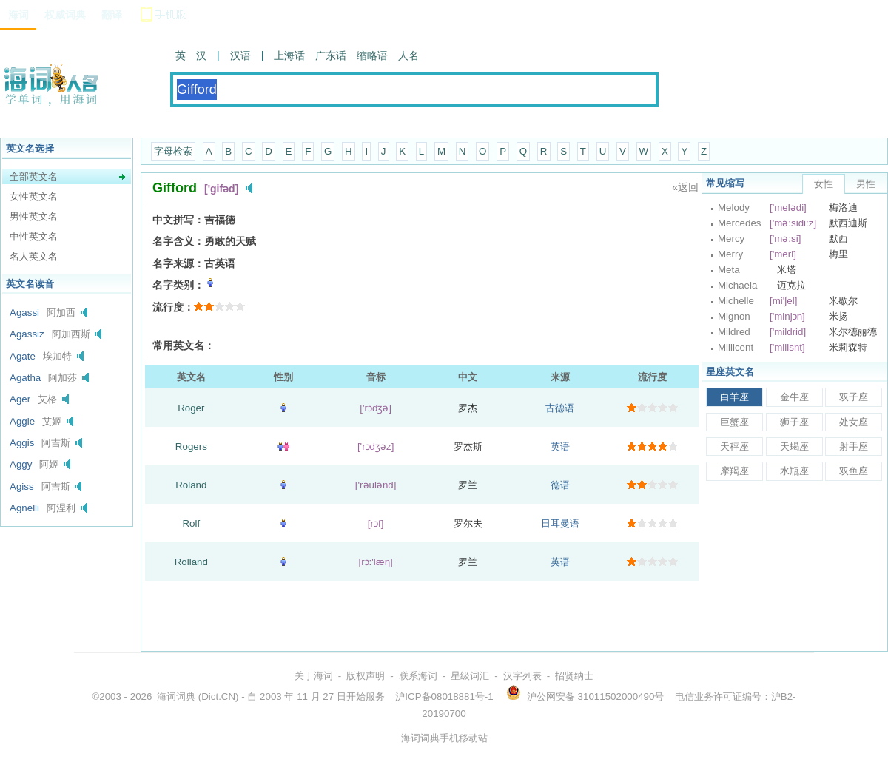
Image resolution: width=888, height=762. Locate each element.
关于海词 (314, 675)
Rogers (191, 446)
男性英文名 (34, 216)
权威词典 (65, 15)
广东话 (330, 55)
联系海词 (418, 675)
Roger (191, 408)
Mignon (734, 316)
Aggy (21, 464)
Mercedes (739, 223)
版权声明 (365, 675)
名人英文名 (34, 256)
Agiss (22, 486)
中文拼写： (178, 220)
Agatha (25, 377)
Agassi (24, 312)
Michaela (737, 285)
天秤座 (734, 446)
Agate (23, 356)
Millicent (735, 347)
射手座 (853, 446)
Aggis (22, 442)
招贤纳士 (574, 675)
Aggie (22, 421)
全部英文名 (34, 176)
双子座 (853, 396)
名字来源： (178, 263)
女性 (823, 183)
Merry (730, 254)
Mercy (731, 238)
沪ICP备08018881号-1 (444, 696)
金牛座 (794, 396)
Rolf (191, 523)
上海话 (289, 55)
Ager (20, 399)
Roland (190, 484)
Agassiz (27, 334)
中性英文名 (34, 236)
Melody (734, 207)
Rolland (191, 561)
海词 (18, 15)
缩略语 (372, 55)
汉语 (240, 55)
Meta (729, 269)
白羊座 (734, 396)
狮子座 (794, 422)
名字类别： (178, 285)
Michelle (736, 300)
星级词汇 (470, 675)
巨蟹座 (734, 422)
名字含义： (178, 241)
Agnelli (24, 507)
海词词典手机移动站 (444, 738)
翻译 (111, 15)
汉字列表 (522, 675)
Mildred (734, 331)
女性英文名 (34, 196)
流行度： (173, 307)
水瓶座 (794, 470)
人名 (408, 55)
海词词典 (176, 696)
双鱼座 (853, 470)
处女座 (853, 422)
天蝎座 (794, 446)
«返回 (685, 187)
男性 (865, 183)
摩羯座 (734, 470)
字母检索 (173, 151)
